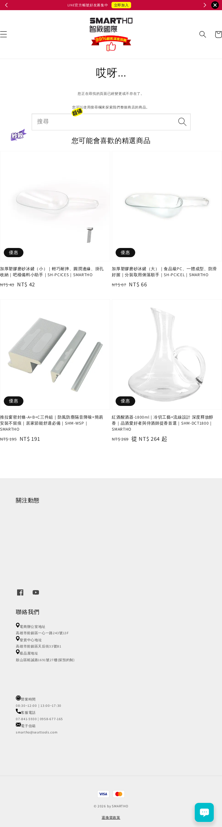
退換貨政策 (111, 817)
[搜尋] (182, 121)
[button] (203, 34)
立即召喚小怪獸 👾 (131, 5)
